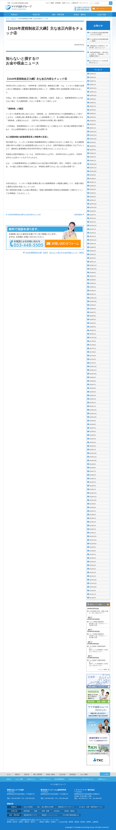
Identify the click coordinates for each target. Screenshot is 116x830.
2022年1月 (92, 222)
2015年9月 (92, 421)
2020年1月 (92, 262)
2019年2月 (92, 290)
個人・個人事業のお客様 (45, 807)
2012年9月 (92, 547)
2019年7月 (92, 276)
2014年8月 (92, 468)
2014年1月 (92, 489)
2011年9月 (92, 590)
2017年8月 (92, 345)
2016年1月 (92, 406)
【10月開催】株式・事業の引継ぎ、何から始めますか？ (98, 612)
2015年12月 (93, 410)
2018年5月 (92, 319)
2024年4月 (92, 153)
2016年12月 (93, 366)
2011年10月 (93, 587)
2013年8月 (92, 507)
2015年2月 (92, 446)
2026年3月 (92, 77)
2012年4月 (92, 565)
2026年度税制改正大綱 (33, 252)
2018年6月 (92, 316)
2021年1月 (92, 236)
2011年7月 (92, 594)
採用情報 (58, 3)
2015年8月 (92, 424)
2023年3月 (92, 193)
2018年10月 (93, 301)
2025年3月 (92, 121)
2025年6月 (92, 110)
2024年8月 (92, 142)
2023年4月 (92, 189)
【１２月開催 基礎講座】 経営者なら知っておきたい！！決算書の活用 (98, 623)
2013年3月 (92, 525)
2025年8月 (92, 102)
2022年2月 (92, 218)
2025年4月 (92, 117)
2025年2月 (92, 124)
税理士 (81, 252)
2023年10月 (93, 171)
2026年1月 (92, 84)
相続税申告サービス (30, 815)
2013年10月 (93, 500)
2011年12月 (93, 580)
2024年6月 (92, 146)
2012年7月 (92, 554)
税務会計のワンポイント (66, 807)
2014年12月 (93, 453)
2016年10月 (93, 374)
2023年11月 (93, 168)
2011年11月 (93, 583)
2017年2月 (92, 359)
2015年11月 (93, 413)
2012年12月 (93, 536)
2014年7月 (92, 471)
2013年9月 (92, 504)
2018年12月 (93, 298)
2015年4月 (92, 439)
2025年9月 (92, 99)
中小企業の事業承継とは (71, 815)
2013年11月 (93, 496)
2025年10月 (93, 95)
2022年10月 (93, 207)
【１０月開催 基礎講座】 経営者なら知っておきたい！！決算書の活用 (98, 635)
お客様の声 (74, 3)
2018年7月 (92, 312)
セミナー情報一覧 (103, 669)
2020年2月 (92, 258)
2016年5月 (92, 392)
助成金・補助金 (80, 14)
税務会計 (14, 14)
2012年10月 (93, 543)
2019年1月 (92, 294)
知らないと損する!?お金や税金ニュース (64, 252)
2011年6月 (92, 598)
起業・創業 (45, 811)
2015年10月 (93, 417)
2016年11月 (93, 370)
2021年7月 (92, 229)
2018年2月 (92, 330)
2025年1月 (92, 128)
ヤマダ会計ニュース (45, 779)
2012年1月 (92, 576)
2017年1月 (92, 363)
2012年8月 (92, 551)
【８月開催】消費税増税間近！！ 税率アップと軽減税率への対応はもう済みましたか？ (98, 649)
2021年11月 (93, 225)
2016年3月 (92, 399)
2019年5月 (92, 283)
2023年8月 (92, 178)
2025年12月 (93, 88)
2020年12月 (93, 240)
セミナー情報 (19, 779)
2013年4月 (92, 522)
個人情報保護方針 (60, 779)
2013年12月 (93, 493)
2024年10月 (93, 139)
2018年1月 (92, 334)
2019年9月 (92, 272)
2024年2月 (92, 157)
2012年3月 (92, 569)
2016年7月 (92, 384)
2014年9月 (92, 464)
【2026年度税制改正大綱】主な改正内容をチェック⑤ (24, 214)
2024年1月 (92, 160)
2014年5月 (92, 475)
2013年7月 (92, 511)
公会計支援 (101, 14)
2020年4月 (92, 251)
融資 (35, 811)
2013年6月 (92, 514)
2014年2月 (92, 486)
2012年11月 (93, 540)
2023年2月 (92, 197)
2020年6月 (92, 247)
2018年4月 (92, 323)
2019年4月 (92, 287)
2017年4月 (92, 355)
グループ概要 (50, 3)
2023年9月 (92, 175)
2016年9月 (92, 377)
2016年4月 (92, 395)
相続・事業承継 (58, 14)
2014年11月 (93, 457)
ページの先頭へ (105, 774)
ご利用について (102, 779)
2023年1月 (92, 200)
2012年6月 (92, 558)
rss (108, 604)
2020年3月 (92, 254)
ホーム (8, 18)
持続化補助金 (78, 214)
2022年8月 (92, 211)
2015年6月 (92, 431)
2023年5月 (92, 186)
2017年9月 (92, 341)
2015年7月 (92, 428)
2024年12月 (93, 131)
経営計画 (36, 14)
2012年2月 (92, 572)
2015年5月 (92, 435)
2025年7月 (92, 106)
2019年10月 (93, 269)
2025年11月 (93, 92)
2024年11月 (93, 135)
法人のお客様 (28, 807)
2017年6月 (92, 352)
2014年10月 (93, 460)
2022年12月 (93, 204)
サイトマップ (84, 3)
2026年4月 (92, 74)
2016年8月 (92, 381)
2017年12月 (93, 337)
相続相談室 (73, 774)
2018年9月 (92, 305)
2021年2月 (92, 233)
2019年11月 (93, 265)
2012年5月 (92, 562)
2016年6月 (92, 388)
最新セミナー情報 (96, 604)
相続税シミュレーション (50, 815)
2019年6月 (92, 280)
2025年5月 (92, 113)
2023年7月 (92, 182)
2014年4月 (92, 478)
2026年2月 (92, 81)
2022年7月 (92, 215)
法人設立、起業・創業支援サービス (91, 807)
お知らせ (13, 18)
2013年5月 (92, 518)
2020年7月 (92, 243)
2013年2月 (92, 529)
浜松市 (45, 252)
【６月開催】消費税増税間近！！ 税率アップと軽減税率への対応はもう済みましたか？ (98, 663)
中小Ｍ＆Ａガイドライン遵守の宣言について (81, 779)
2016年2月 (92, 402)
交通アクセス (66, 3)
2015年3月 (92, 442)
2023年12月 (93, 164)
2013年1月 (92, 533)
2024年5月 (92, 150)
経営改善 (27, 811)
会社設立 (57, 811)
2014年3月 (92, 482)
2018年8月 (92, 309)
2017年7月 (92, 348)
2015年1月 (92, 449)
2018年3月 (92, 327)
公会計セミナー (31, 779)
